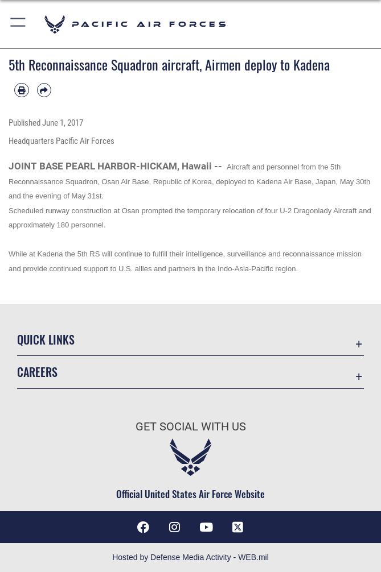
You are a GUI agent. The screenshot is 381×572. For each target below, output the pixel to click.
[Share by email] (44, 90)
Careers (37, 371)
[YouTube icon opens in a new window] (206, 527)
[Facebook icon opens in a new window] (142, 527)
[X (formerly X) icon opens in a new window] (238, 527)
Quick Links (46, 339)
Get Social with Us (191, 426)
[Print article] (21, 90)
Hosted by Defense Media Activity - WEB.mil (190, 557)
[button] (18, 24)
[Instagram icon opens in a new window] (174, 527)
